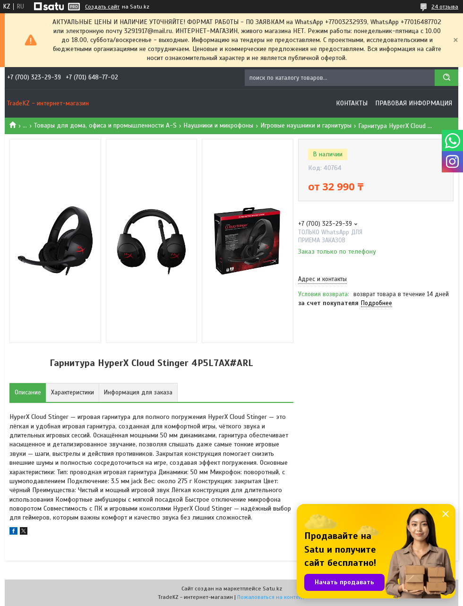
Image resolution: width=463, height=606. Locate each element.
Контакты (352, 103)
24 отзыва (444, 6)
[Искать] (446, 77)
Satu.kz (272, 588)
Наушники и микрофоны (218, 125)
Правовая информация (413, 103)
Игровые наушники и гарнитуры (306, 125)
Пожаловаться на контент (271, 597)
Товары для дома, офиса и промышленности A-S (105, 125)
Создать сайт (102, 6)
